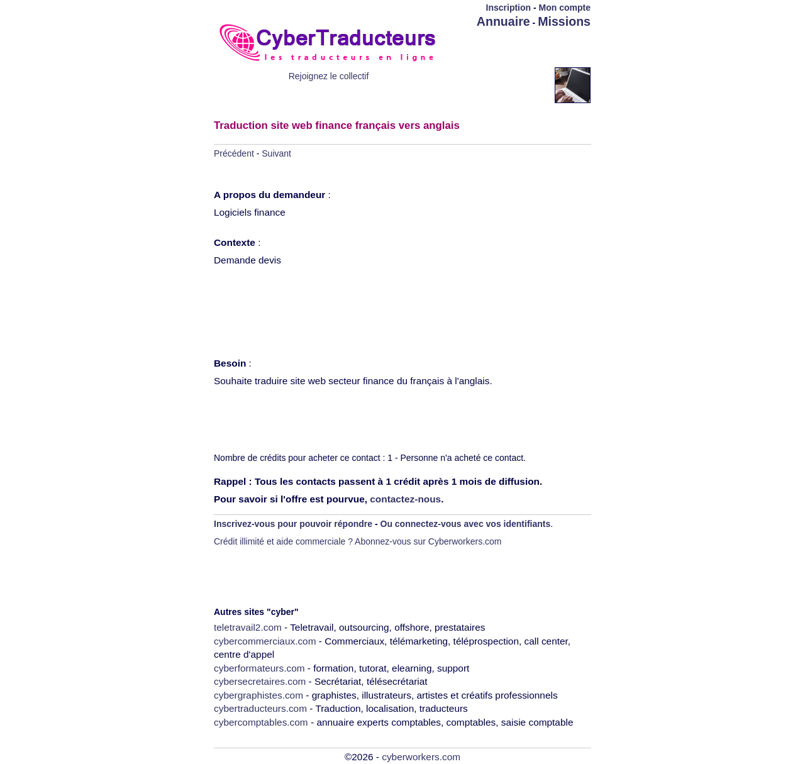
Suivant (276, 153)
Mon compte (565, 8)
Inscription (508, 8)
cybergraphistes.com (258, 695)
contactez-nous (405, 499)
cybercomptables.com (261, 722)
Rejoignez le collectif (329, 76)
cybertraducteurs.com (260, 708)
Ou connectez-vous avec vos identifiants (465, 524)
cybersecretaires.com (260, 681)
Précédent (234, 153)
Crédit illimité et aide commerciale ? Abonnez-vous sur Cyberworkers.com (358, 541)
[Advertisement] (517, 48)
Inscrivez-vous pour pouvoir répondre (293, 524)
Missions (564, 21)
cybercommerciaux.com (265, 641)
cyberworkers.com (421, 756)
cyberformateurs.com (259, 668)
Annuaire (503, 21)
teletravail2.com (248, 627)
